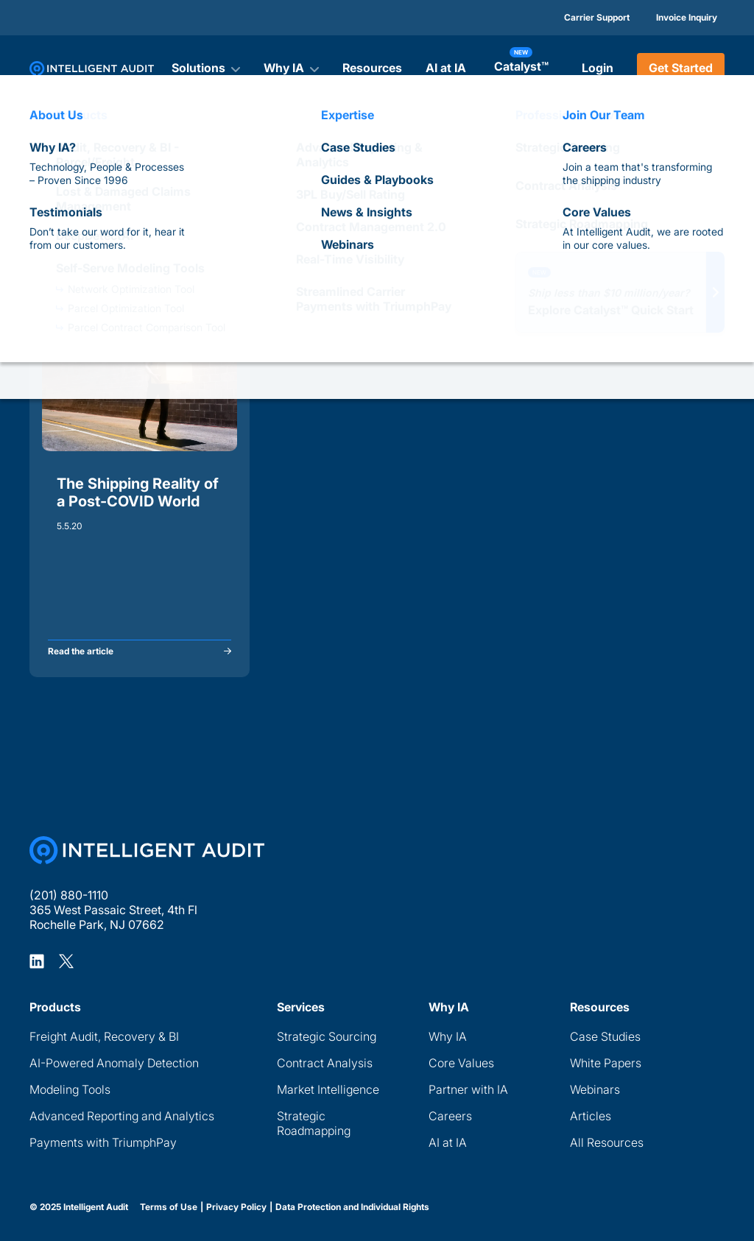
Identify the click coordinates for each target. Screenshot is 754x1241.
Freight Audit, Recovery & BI (104, 1036)
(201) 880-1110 (68, 895)
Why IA (448, 1036)
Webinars (595, 1089)
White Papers (605, 1063)
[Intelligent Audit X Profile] (66, 960)
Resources (372, 67)
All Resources (607, 1142)
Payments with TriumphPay (103, 1142)
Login (597, 67)
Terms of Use (168, 1207)
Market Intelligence (328, 1089)
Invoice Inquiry (686, 17)
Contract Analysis (325, 1063)
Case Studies (605, 1036)
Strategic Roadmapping (313, 1123)
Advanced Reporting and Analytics (121, 1116)
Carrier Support (597, 17)
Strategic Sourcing (326, 1036)
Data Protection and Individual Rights (352, 1207)
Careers (450, 1116)
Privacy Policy (236, 1207)
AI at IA (446, 67)
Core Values (461, 1063)
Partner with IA (468, 1089)
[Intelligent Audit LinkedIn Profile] (36, 960)
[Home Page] (146, 850)
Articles (590, 1116)
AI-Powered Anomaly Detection (114, 1063)
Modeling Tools (69, 1089)
